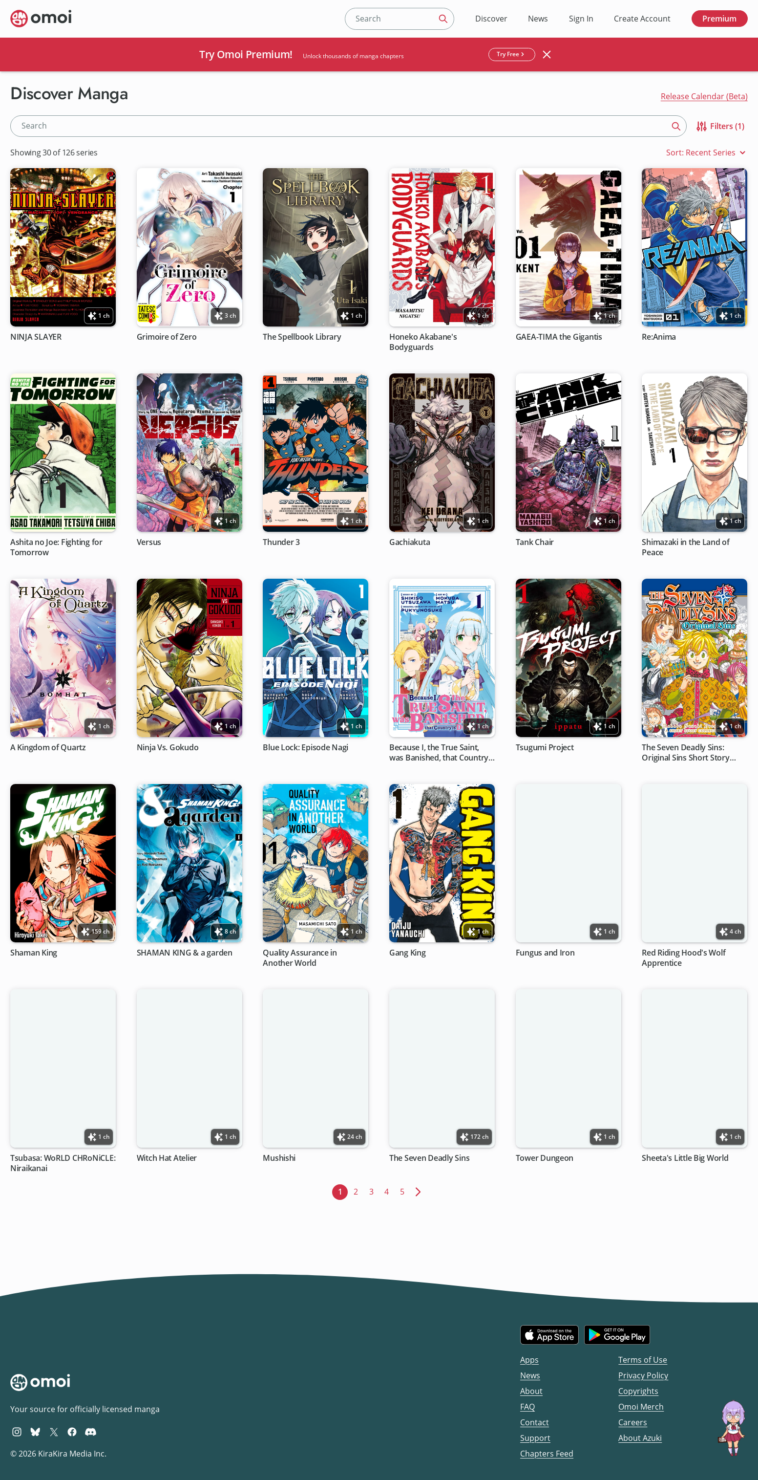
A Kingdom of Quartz (48, 747)
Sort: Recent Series (707, 153)
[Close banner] (547, 54)
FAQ (527, 1406)
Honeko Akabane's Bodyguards (423, 342)
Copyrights (638, 1391)
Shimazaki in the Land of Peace (686, 547)
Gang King (407, 953)
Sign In (581, 18)
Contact (534, 1422)
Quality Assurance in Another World (300, 958)
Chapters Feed (546, 1453)
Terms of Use (642, 1359)
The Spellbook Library (302, 337)
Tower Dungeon (545, 1158)
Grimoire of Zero (167, 337)
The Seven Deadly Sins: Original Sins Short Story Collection (686, 752)
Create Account (642, 18)
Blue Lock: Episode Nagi (306, 747)
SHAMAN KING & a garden (184, 953)
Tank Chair (535, 542)
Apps (529, 1359)
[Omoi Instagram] (16, 1431)
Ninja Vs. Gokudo (168, 747)
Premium (719, 18)
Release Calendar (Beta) (704, 96)
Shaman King (33, 953)
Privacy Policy (643, 1375)
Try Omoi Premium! (246, 54)
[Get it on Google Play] (617, 1335)
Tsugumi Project (545, 747)
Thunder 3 (281, 542)
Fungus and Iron (545, 953)
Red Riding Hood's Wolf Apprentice (684, 958)
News (538, 18)
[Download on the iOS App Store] (549, 1335)
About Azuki (640, 1438)
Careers (632, 1422)
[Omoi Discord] (90, 1431)
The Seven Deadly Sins (429, 1158)
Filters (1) (719, 126)
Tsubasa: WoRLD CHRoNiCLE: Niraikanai (62, 1163)
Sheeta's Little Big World (685, 1158)
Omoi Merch (641, 1406)
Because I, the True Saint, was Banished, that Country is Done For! (438, 752)
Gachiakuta (409, 542)
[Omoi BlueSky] (35, 1431)
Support (535, 1438)
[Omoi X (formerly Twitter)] (54, 1431)
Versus (149, 542)
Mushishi (279, 1158)
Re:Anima (659, 337)
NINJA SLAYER (36, 337)
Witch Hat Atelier (167, 1158)
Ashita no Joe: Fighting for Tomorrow (56, 547)
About (531, 1391)
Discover (491, 18)
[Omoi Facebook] (72, 1431)
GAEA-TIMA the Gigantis (559, 337)
